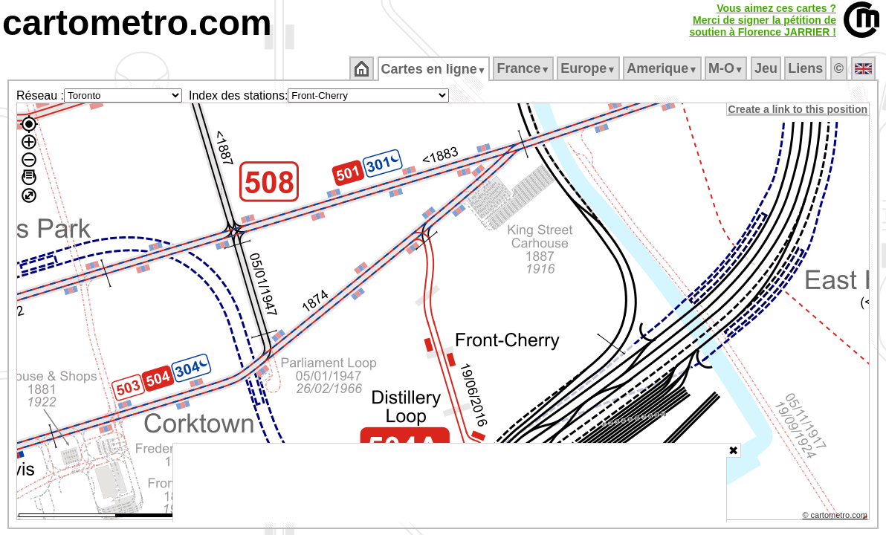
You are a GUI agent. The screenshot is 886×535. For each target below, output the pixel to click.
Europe (589, 68)
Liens (806, 68)
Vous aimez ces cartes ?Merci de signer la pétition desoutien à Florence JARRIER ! (762, 20)
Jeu (766, 68)
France (524, 68)
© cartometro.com (836, 517)
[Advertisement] (449, 483)
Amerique (663, 68)
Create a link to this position (798, 109)
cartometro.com (137, 22)
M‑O (727, 68)
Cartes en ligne (434, 69)
